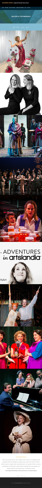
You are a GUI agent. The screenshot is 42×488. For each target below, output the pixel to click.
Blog (25, 7)
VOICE (27, 27)
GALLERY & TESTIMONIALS (20, 7)
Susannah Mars (18, 483)
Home (3, 7)
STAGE (22, 27)
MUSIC (17, 27)
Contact (28, 7)
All (14, 27)
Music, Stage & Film (12, 7)
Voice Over (6, 7)
